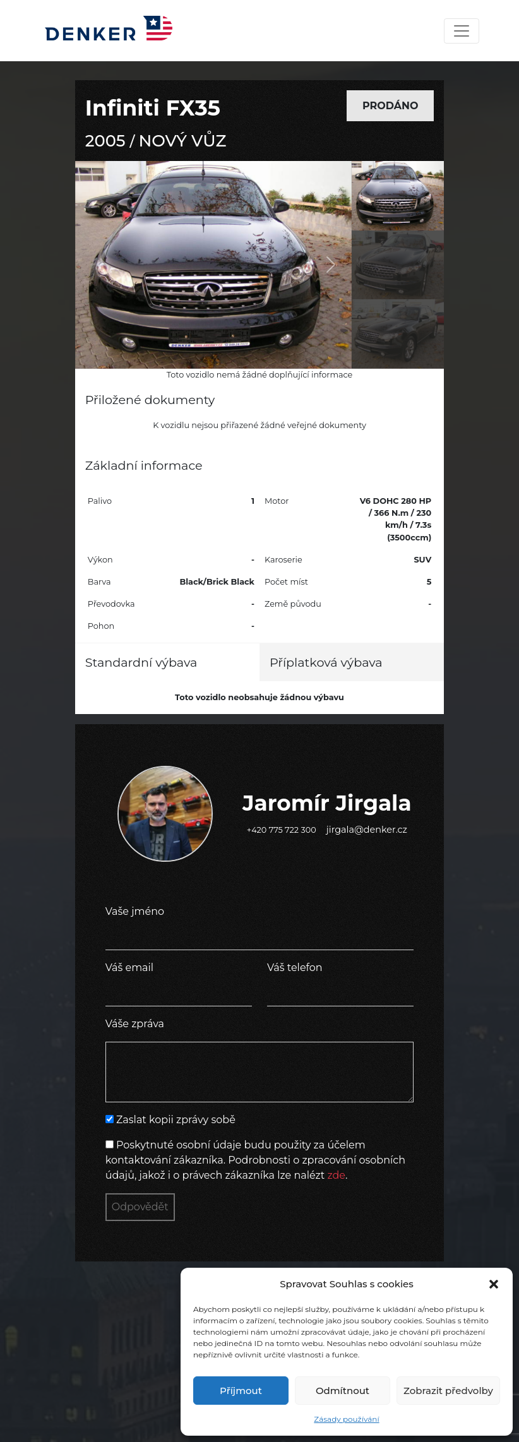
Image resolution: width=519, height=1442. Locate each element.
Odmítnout (342, 1391)
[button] (493, 1284)
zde (336, 1175)
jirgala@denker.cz (366, 829)
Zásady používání (346, 1419)
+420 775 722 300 (281, 830)
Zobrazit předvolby (448, 1391)
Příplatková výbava (326, 662)
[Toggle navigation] (461, 31)
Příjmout (241, 1391)
